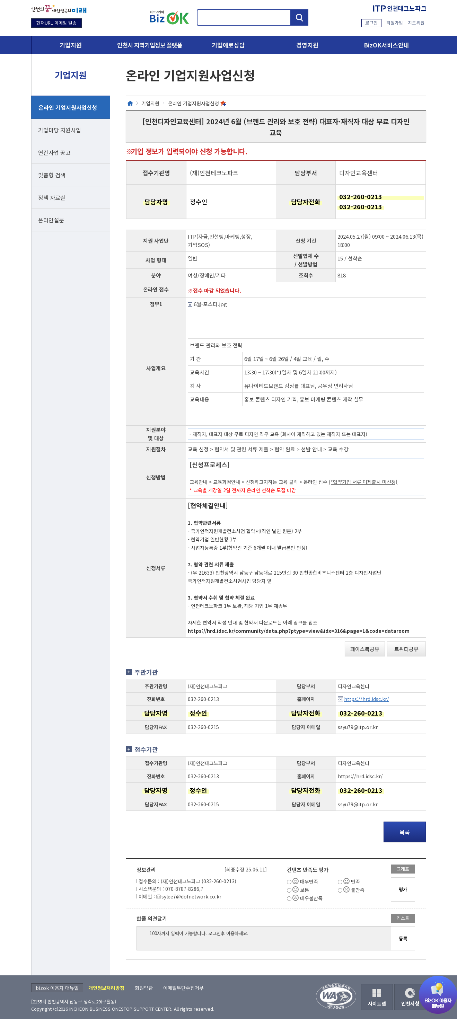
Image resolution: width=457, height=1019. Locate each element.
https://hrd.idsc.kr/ (366, 698)
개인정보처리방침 (106, 987)
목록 (404, 832)
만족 (355, 881)
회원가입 (394, 22)
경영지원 (307, 45)
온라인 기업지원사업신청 (67, 107)
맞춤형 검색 (51, 175)
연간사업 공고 (54, 152)
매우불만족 (311, 898)
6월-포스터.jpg (207, 304)
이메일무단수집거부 (183, 987)
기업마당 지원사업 (59, 130)
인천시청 (410, 1003)
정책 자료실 (51, 197)
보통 (304, 889)
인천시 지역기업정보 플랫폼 (149, 45)
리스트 (403, 918)
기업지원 (71, 45)
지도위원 (416, 22)
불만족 (357, 889)
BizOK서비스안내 (386, 45)
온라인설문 (51, 220)
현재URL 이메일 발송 (56, 22)
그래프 (403, 869)
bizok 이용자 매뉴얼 (57, 987)
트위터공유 (406, 649)
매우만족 (309, 881)
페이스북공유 (364, 649)
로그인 (371, 22)
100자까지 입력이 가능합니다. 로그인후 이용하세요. (264, 938)
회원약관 (144, 987)
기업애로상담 (228, 45)
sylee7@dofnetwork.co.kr (191, 896)
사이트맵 (377, 1003)
